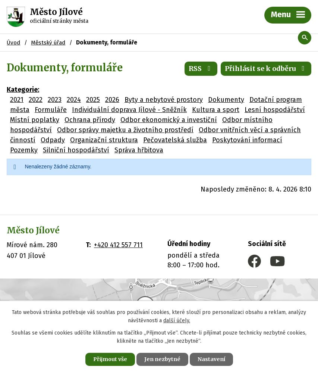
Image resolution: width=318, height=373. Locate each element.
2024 (74, 100)
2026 (112, 100)
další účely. (176, 321)
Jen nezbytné (162, 359)
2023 (55, 100)
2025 (93, 100)
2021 (16, 100)
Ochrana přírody (89, 120)
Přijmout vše (110, 359)
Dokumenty (226, 100)
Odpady (53, 140)
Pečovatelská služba (175, 140)
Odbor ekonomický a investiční (168, 120)
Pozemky (24, 150)
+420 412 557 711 (118, 245)
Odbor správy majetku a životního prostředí (125, 130)
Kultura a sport (215, 110)
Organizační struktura (104, 140)
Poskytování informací (247, 140)
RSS (201, 68)
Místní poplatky (34, 120)
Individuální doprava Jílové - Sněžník (129, 110)
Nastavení (211, 359)
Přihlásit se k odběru (266, 68)
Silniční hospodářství (76, 150)
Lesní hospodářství (275, 110)
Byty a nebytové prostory (164, 100)
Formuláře (51, 110)
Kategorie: (23, 90)
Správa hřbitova (138, 150)
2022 (35, 100)
